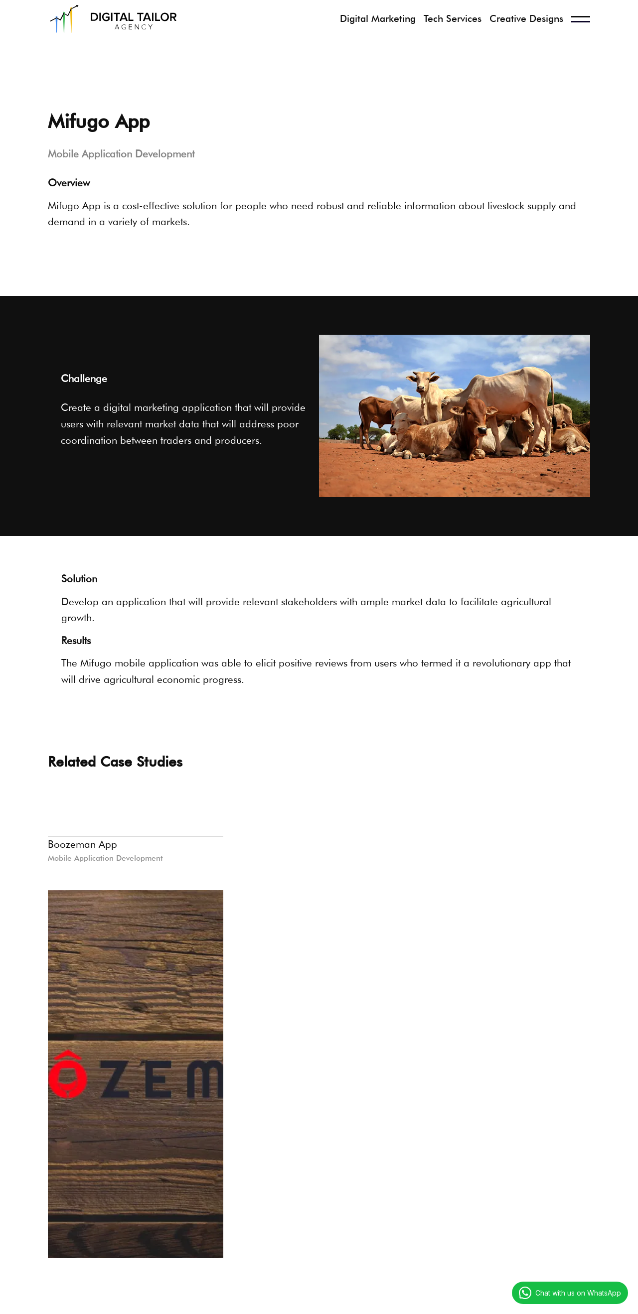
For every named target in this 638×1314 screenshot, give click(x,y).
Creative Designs (526, 18)
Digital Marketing (378, 18)
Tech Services (452, 18)
